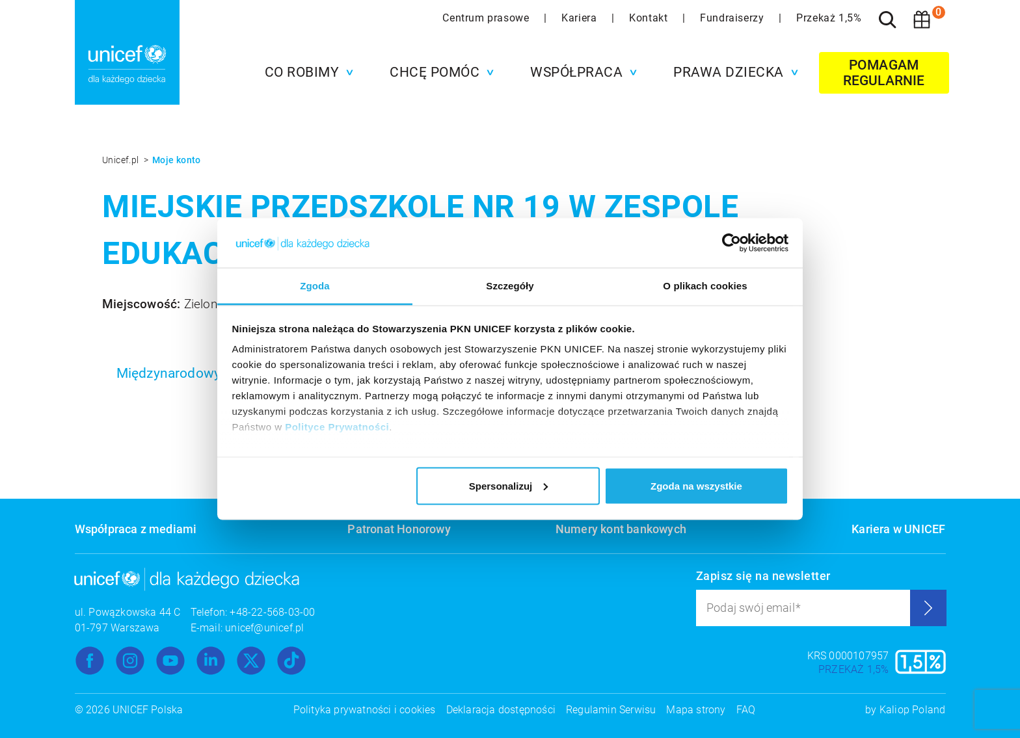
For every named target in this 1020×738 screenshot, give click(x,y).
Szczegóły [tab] (509, 285)
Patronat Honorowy (398, 529)
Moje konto (176, 160)
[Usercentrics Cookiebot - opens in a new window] (731, 242)
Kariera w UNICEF (898, 529)
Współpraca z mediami (136, 529)
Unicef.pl (121, 160)
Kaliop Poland (912, 710)
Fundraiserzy (733, 18)
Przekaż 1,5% (828, 18)
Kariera (580, 18)
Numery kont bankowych (621, 529)
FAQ (746, 710)
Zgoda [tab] (315, 285)
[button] (306, 72)
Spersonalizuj (508, 485)
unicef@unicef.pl (264, 628)
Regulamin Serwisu (611, 710)
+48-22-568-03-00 (272, 612)
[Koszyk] (921, 19)
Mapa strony (695, 710)
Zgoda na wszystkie (696, 485)
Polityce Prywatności (337, 426)
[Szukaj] (888, 19)
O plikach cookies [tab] (705, 285)
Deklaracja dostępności (501, 710)
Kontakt (650, 18)
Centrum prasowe (487, 18)
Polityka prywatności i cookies (364, 710)
